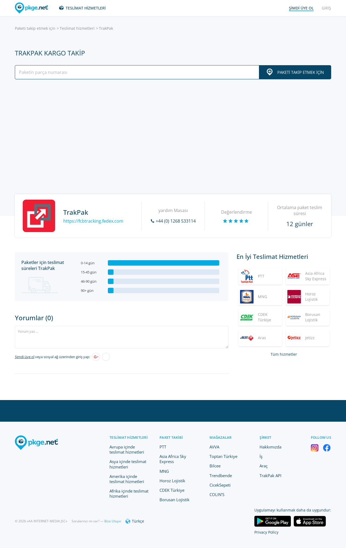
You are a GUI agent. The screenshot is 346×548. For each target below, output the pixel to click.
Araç (264, 465)
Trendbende (220, 475)
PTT (162, 447)
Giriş (326, 8)
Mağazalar (220, 437)
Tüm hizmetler (284, 354)
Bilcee (215, 465)
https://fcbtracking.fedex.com (93, 221)
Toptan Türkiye (223, 456)
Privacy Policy (266, 532)
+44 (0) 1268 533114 (176, 221)
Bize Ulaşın (112, 521)
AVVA (214, 447)
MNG (164, 471)
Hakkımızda (270, 447)
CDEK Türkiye (171, 490)
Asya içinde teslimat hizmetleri (127, 464)
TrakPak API (270, 475)
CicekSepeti (220, 485)
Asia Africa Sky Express (172, 459)
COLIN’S (216, 494)
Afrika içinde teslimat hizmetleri (128, 493)
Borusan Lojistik (174, 499)
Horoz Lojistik (172, 480)
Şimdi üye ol (24, 356)
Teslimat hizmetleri (86, 8)
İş (261, 456)
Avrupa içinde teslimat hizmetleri (126, 449)
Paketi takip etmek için (35, 28)
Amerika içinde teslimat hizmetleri (126, 479)
